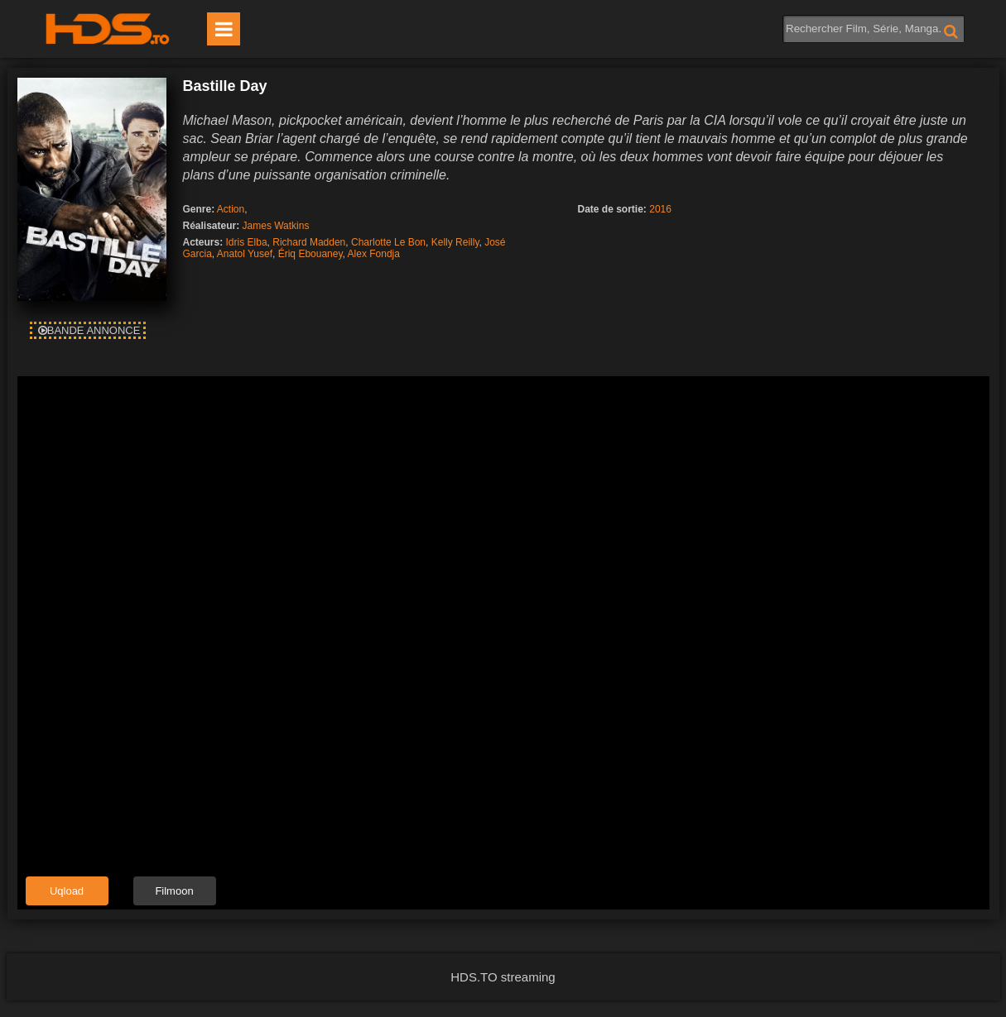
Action (230, 209)
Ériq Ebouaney (310, 254)
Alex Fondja (374, 254)
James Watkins (276, 226)
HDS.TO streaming (502, 977)
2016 (660, 209)
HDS (107, 29)
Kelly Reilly (455, 242)
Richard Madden (308, 242)
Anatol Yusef (244, 254)
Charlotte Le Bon (388, 242)
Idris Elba (246, 242)
